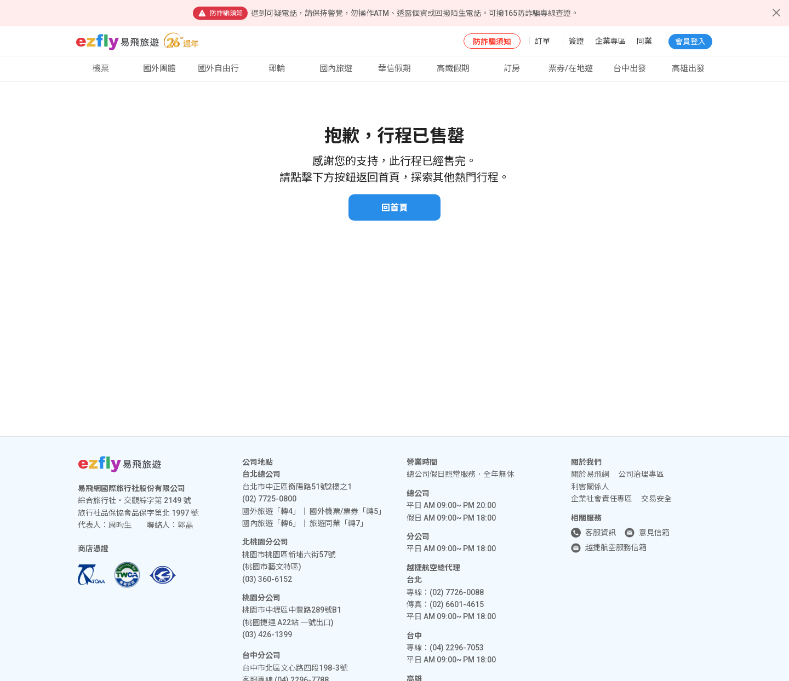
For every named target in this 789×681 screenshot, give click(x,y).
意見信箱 (654, 532)
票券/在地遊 (570, 68)
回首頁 (394, 208)
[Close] (776, 12)
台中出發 (629, 68)
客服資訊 (600, 532)
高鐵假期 (453, 68)
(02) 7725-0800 (269, 498)
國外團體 (159, 68)
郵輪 (276, 68)
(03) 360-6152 (267, 579)
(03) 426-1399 (267, 634)
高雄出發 (688, 68)
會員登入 (690, 41)
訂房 (512, 68)
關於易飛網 (590, 474)
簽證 (576, 41)
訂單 (542, 41)
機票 (101, 68)
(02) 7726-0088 (457, 592)
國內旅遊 (335, 68)
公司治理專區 (641, 474)
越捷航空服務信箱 (616, 547)
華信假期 (394, 68)
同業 (644, 41)
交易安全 (656, 498)
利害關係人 (590, 486)
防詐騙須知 (492, 41)
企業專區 (610, 41)
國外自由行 (218, 68)
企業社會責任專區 (601, 498)
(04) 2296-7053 (457, 647)
